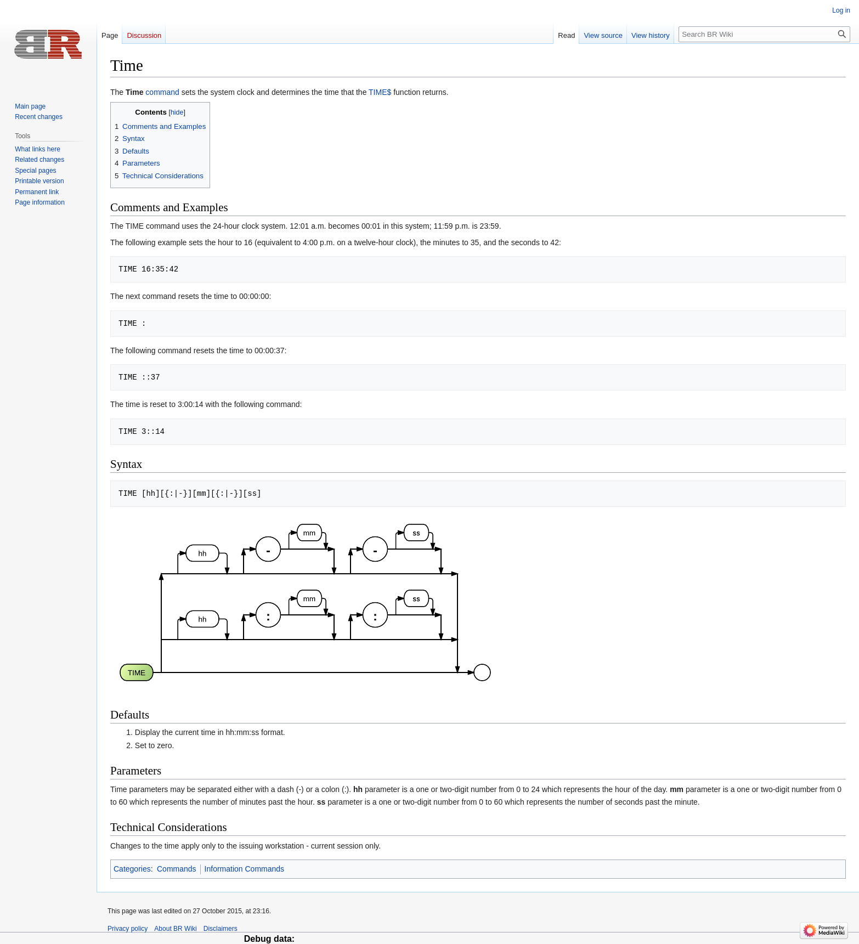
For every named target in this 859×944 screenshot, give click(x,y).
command (162, 92)
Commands (176, 868)
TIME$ (380, 92)
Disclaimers (221, 928)
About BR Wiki (175, 928)
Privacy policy (128, 928)
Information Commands (245, 868)
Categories (132, 868)
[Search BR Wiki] (764, 34)
